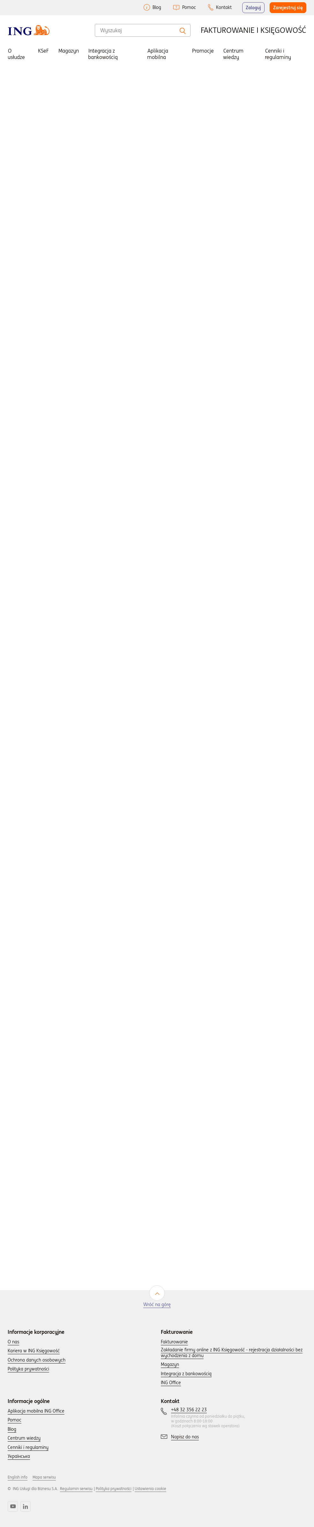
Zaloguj (253, 8)
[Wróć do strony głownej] (29, 30)
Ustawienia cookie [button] (150, 1488)
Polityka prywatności (113, 1488)
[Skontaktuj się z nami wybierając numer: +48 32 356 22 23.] (189, 1410)
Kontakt (224, 7)
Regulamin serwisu (76, 1488)
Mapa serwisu (44, 1477)
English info (17, 1477)
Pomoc (189, 7)
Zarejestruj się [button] (288, 8)
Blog (157, 7)
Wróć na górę (157, 1304)
